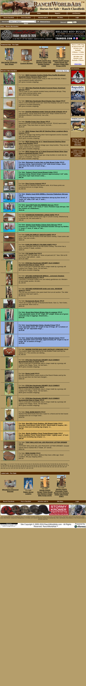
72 (66, 465)
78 (8, 466)
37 (1, 465)
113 (14, 468)
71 (64, 465)
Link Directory (76, 13)
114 (17, 468)
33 (61, 464)
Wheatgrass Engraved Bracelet (10, 490)
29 (54, 464)
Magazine (57, 13)
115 (19, 468)
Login (77, 17)
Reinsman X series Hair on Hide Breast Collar (42, 162)
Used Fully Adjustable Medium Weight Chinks (43, 338)
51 (27, 465)
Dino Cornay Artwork (33, 183)
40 (7, 465)
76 (5, 466)
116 (22, 468)
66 (55, 465)
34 (63, 464)
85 (21, 466)
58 (40, 465)
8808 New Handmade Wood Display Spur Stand (43, 101)
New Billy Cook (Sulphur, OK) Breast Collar (42, 423)
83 (18, 466)
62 (47, 465)
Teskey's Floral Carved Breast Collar (39, 172)
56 (36, 465)
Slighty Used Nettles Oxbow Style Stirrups (41, 225)
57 (38, 465)
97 (42, 466)
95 (38, 466)
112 (12, 468)
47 (20, 465)
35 (65, 464)
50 (25, 465)
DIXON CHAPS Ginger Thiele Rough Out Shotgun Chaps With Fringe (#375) (61, 63)
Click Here (78, 64)
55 (34, 465)
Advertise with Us (43, 17)
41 (8, 465)
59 (42, 465)
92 (33, 466)
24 (44, 464)
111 (9, 468)
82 (16, 466)
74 (1, 466)
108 (2, 468)
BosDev (4, 526)
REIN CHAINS (31, 453)
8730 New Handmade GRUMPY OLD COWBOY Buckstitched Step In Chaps (39, 386)
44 (14, 465)
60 (44, 465)
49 (23, 465)
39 (5, 465)
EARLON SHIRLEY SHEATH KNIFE (38, 235)
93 (34, 466)
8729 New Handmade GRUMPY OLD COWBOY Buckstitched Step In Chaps (39, 264)
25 (46, 464)
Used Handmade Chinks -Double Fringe (40, 325)
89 (27, 466)
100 (48, 466)
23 (42, 464)
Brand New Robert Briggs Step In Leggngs (41, 312)
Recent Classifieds (9, 17)
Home (38, 13)
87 (25, 466)
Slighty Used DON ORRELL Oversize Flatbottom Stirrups (47, 194)
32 (59, 464)
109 (4, 468)
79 (10, 466)
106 (63, 466)
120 (32, 468)
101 (50, 466)
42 (10, 465)
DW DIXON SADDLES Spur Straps (9, 63)
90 (29, 466)
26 (48, 464)
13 (24, 464)
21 (39, 464)
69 (60, 465)
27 (50, 464)
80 (12, 466)
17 (31, 464)
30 (55, 464)
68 (59, 465)
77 (7, 466)
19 (35, 464)
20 (37, 464)
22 (41, 464)
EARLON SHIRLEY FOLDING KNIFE (39, 244)
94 (36, 466)
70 (62, 465)
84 (20, 466)
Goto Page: (4, 464)
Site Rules (60, 17)
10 (18, 464)
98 (44, 466)
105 (61, 466)
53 (31, 465)
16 (29, 464)
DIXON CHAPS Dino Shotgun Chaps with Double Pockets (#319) (43, 63)
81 (14, 466)
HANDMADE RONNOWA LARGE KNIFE (40, 215)
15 (28, 464)
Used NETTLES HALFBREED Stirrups (40, 205)
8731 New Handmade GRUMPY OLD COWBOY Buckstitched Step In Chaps (39, 360)
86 (23, 466)
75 (3, 466)
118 (27, 468)
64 (51, 465)
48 (21, 465)
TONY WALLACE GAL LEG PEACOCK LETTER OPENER (46, 442)
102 (53, 466)
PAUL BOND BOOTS (33, 412)
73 (68, 465)
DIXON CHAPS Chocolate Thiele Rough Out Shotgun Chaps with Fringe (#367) (61, 492)
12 (22, 464)
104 (58, 466)
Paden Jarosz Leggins (28, 493)
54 (33, 465)
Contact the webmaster (79, 503)
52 (29, 465)
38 (3, 465)
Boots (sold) (30, 373)
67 (57, 465)
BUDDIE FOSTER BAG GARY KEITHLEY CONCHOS (45, 349)
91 (31, 466)
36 (67, 464)
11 (20, 464)
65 (53, 465)
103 (56, 466)
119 (30, 468)
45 (16, 465)
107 (66, 466)
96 (40, 466)
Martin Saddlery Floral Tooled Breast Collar (42, 433)
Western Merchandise (12, 26)
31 (57, 464)
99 (46, 466)
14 (26, 464)
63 (49, 465)
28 (52, 464)
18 (33, 464)
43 (12, 465)
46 (18, 465)
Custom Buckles (26, 63)
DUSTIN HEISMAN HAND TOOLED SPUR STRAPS (44, 112)
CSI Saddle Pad (31, 253)
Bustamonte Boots (32, 301)
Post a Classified (26, 17)
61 (46, 465)
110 (7, 468)
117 (25, 468)
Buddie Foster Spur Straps (35, 121)
